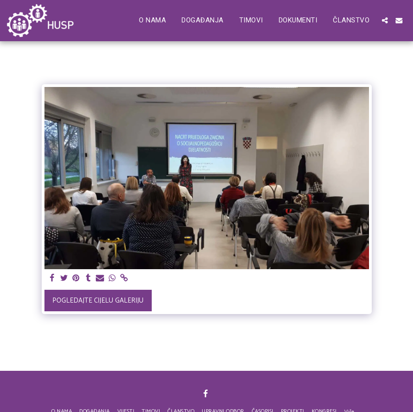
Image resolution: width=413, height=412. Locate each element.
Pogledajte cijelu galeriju (97, 300)
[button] (384, 20)
